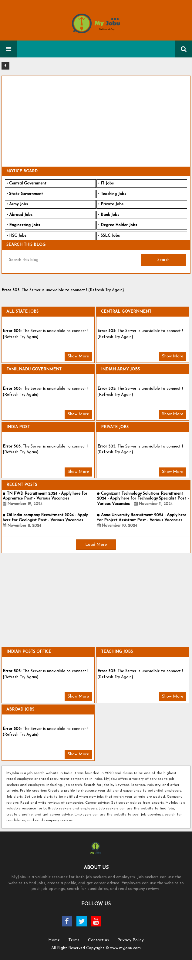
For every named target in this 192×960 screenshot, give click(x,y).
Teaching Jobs (113, 194)
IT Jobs (107, 183)
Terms (73, 940)
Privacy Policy (130, 940)
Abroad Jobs (20, 215)
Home (54, 940)
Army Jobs (18, 204)
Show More (78, 356)
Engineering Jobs (24, 225)
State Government (26, 194)
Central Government (27, 183)
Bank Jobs (110, 215)
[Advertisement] (96, 121)
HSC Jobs (17, 236)
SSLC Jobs (110, 236)
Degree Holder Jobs (119, 225)
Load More (96, 544)
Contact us (98, 940)
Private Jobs (112, 204)
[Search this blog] (73, 260)
